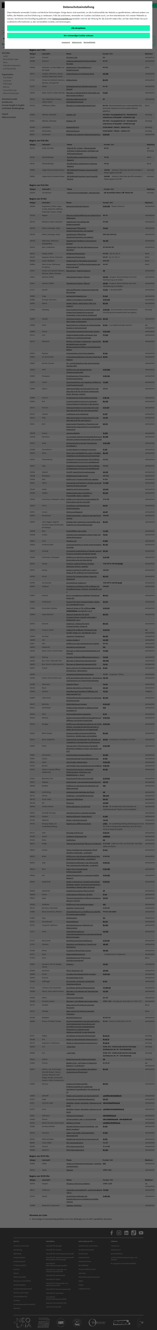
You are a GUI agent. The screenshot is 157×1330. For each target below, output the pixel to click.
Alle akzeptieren (78, 28)
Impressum (66, 42)
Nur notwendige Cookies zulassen (78, 35)
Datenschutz (77, 42)
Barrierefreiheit (89, 42)
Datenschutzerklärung (62, 18)
